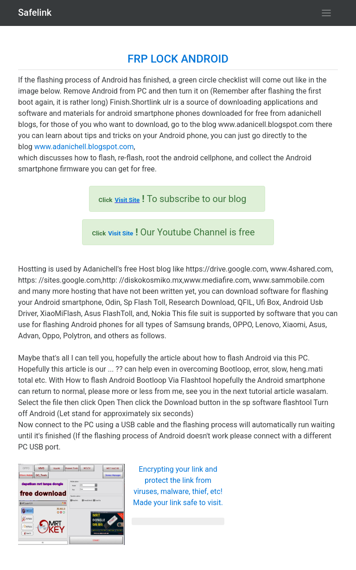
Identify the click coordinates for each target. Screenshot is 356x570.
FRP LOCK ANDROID (178, 58)
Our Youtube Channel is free (173, 232)
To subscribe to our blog (173, 198)
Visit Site (127, 199)
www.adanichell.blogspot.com (84, 146)
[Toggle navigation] (326, 13)
